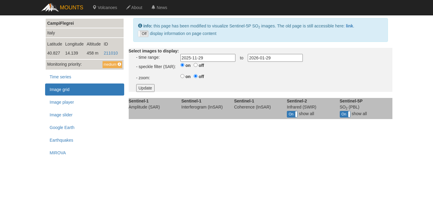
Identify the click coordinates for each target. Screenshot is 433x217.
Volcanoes (104, 7)
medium (112, 64)
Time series (60, 76)
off (201, 65)
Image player (62, 102)
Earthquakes (61, 140)
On (291, 114)
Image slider (61, 114)
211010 (111, 53)
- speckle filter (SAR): (156, 66)
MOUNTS (71, 8)
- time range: (148, 57)
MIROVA (58, 152)
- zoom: (143, 77)
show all (300, 114)
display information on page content (177, 33)
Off (144, 34)
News (159, 7)
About (134, 7)
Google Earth (62, 127)
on (188, 65)
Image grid (59, 89)
